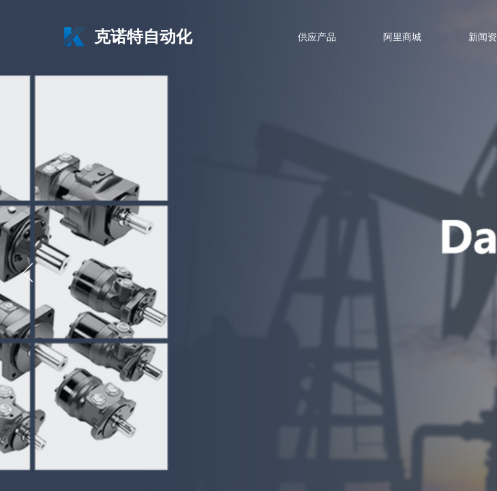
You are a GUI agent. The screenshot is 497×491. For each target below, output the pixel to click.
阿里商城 (402, 37)
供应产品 (317, 37)
